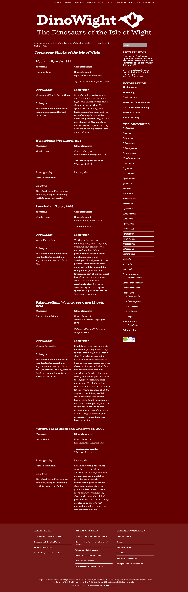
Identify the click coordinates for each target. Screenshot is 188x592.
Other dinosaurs (131, 274)
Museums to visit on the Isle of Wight (91, 536)
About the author (124, 547)
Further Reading (148, 2)
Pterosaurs (128, 292)
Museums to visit (134, 2)
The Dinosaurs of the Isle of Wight (48, 536)
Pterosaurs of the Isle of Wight (47, 542)
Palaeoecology (130, 330)
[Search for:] (135, 45)
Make (80, 585)
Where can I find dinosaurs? (96, 2)
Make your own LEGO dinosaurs (130, 563)
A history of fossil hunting (117, 2)
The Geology (67, 2)
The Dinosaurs (56, 2)
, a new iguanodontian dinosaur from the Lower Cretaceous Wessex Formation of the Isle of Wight (138, 59)
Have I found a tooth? (84, 561)
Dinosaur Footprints (133, 282)
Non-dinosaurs (130, 321)
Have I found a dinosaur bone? (88, 555)
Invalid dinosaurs (131, 287)
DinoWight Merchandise (127, 558)
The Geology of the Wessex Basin (48, 553)
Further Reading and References (89, 566)
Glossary (120, 542)
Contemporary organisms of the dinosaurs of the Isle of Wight (62, 43)
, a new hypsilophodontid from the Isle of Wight (136, 72)
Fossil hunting (79, 2)
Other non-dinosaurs (43, 547)
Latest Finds (122, 553)
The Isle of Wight (124, 536)
